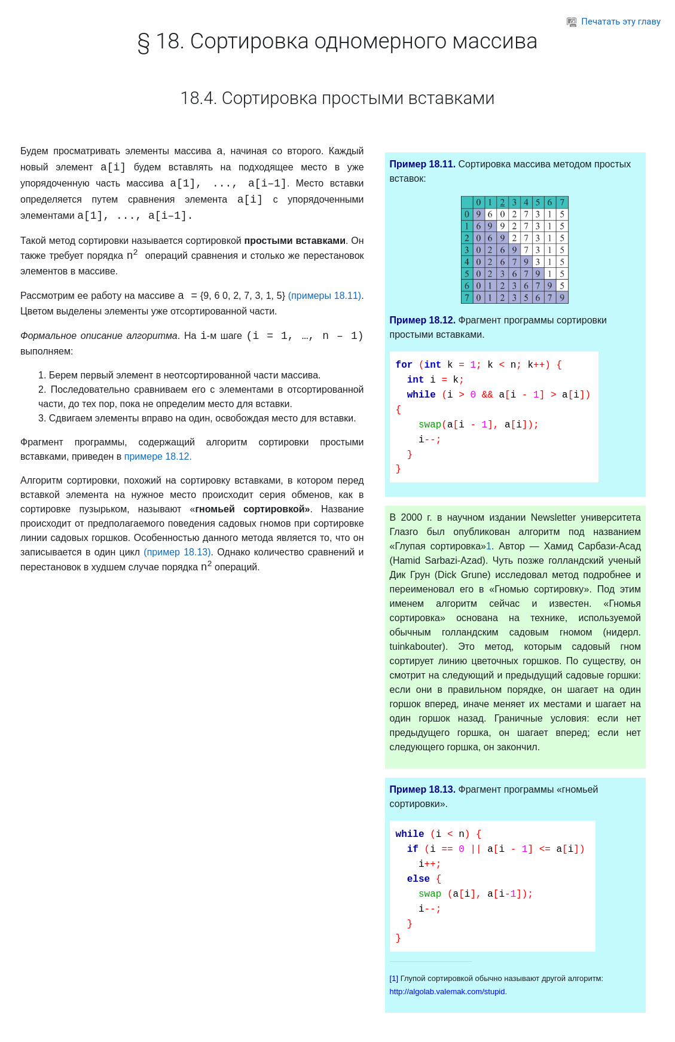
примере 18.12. (158, 456)
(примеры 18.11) (324, 296)
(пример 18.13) (176, 552)
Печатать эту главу (614, 21)
